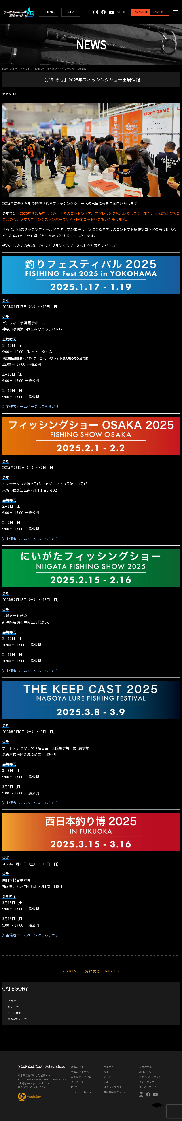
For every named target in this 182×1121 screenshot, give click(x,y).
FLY (71, 12)
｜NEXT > (110, 971)
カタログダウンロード (84, 1076)
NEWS (14, 68)
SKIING (49, 12)
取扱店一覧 (145, 1066)
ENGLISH (154, 12)
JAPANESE (136, 12)
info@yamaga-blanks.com (35, 1083)
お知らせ (13, 1007)
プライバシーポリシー (151, 1076)
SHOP (116, 12)
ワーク (108, 1076)
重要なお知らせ (17, 1019)
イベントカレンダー (82, 1092)
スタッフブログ (113, 1087)
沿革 (106, 1071)
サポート (109, 1066)
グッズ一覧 (77, 1082)
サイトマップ (146, 1082)
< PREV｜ (72, 971)
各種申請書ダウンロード (118, 1092)
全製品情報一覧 (80, 1071)
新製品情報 (77, 1066)
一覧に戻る (91, 971)
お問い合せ (145, 1071)
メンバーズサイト (149, 1087)
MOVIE (75, 1087)
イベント (25, 68)
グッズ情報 (14, 1013)
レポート (109, 1082)
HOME (5, 68)
